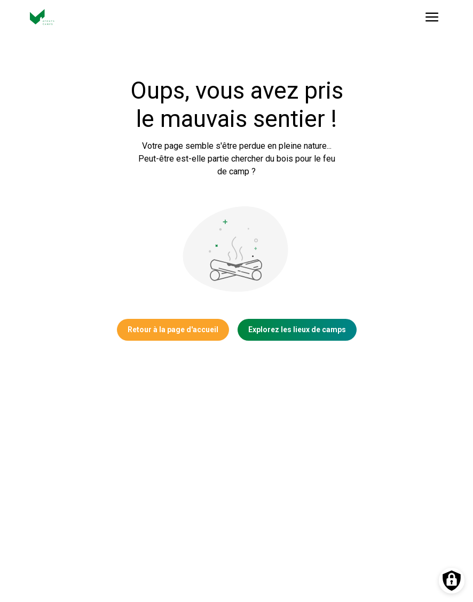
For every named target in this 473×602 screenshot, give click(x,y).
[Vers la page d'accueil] (42, 17)
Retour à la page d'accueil (173, 329)
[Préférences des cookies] (451, 580)
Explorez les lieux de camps (297, 329)
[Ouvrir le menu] (432, 17)
